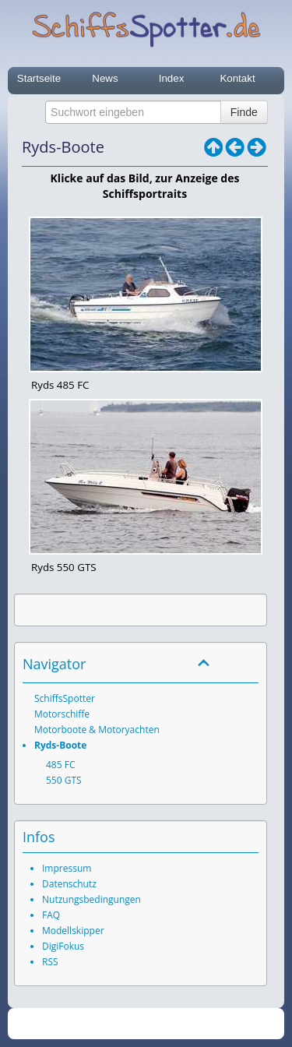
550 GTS (64, 780)
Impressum (66, 868)
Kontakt (237, 78)
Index (172, 78)
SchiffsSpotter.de (164, 1024)
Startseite (39, 78)
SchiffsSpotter (64, 698)
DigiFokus (63, 946)
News (105, 78)
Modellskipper (73, 930)
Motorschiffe (62, 714)
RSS (50, 961)
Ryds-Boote (60, 745)
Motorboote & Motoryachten (97, 729)
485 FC (60, 764)
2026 (113, 1024)
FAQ (51, 915)
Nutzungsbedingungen (91, 899)
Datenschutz (69, 883)
